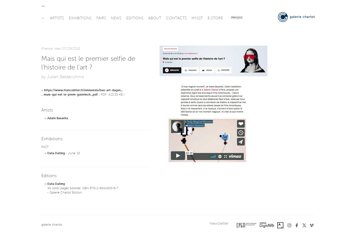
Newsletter (218, 224)
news (116, 18)
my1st (197, 18)
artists (57, 18)
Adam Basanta (57, 118)
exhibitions (80, 18)
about (154, 18)
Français (236, 18)
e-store (215, 18)
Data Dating (56, 153)
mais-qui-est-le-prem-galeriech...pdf (71, 94)
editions (134, 18)
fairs (101, 18)
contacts (176, 18)
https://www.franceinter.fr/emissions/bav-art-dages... (83, 90)
